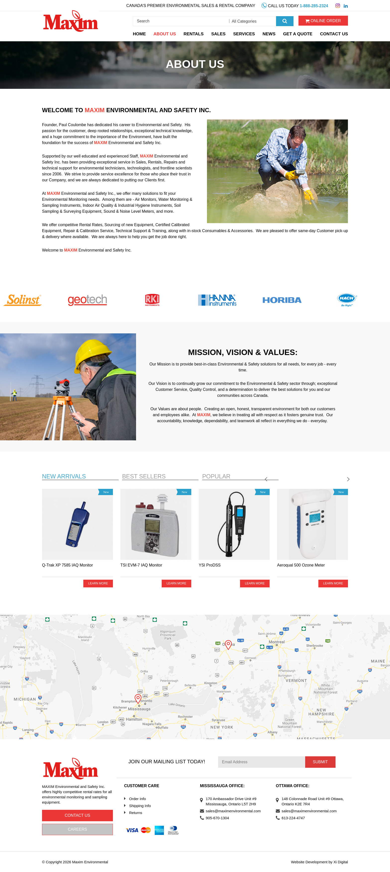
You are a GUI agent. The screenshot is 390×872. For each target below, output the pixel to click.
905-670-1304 (219, 818)
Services (246, 33)
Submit (320, 762)
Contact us (77, 815)
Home (142, 33)
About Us (167, 33)
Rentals (196, 33)
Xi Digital (340, 862)
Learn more (98, 583)
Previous (332, 475)
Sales (220, 33)
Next (344, 475)
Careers (77, 829)
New (65, 476)
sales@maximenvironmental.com (234, 811)
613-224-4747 (294, 818)
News (271, 33)
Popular (217, 476)
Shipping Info (140, 806)
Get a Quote (299, 33)
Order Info (137, 799)
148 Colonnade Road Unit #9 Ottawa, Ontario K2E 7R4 (307, 801)
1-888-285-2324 (314, 5)
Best (145, 476)
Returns (135, 813)
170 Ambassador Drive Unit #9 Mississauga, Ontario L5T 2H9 (232, 801)
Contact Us (335, 33)
